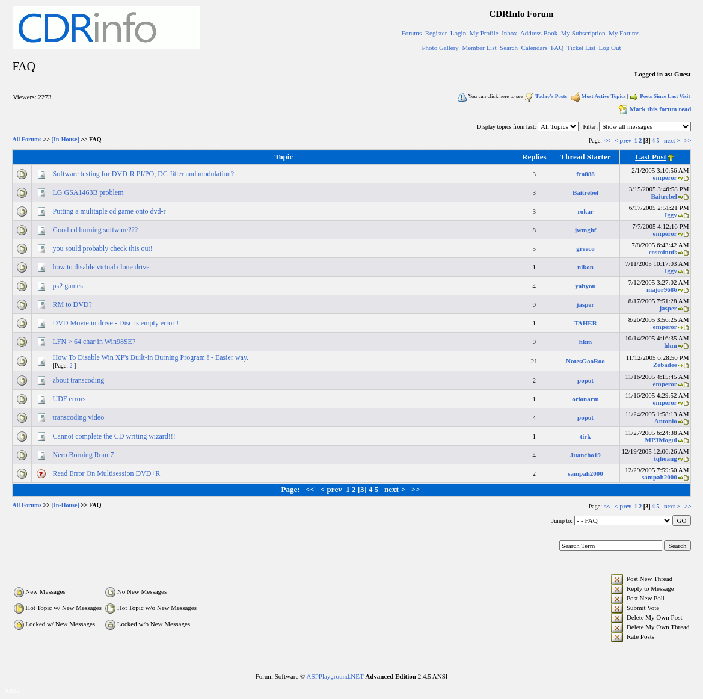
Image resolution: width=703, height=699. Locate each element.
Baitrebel (585, 192)
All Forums (27, 140)
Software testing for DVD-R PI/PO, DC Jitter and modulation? (144, 174)
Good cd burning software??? (96, 230)
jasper (585, 304)
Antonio (665, 421)
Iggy (671, 214)
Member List (479, 47)
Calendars (534, 47)
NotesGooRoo (585, 361)
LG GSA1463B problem (89, 192)
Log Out (610, 47)
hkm (585, 341)
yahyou (585, 285)
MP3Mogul (661, 439)
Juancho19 (585, 454)
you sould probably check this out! (104, 248)
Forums (412, 33)
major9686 (661, 289)
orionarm (585, 398)
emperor (665, 177)
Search (509, 47)
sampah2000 (585, 473)
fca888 (585, 173)
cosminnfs (663, 252)
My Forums (624, 33)
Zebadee (665, 364)
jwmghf (585, 229)
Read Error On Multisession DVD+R (107, 473)
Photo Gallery (440, 47)
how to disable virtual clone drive (102, 267)
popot (585, 380)
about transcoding (79, 380)
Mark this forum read (654, 108)
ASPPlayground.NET (335, 676)
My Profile (484, 33)
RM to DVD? (73, 304)
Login (458, 33)
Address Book (539, 33)
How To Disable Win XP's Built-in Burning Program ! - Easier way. (152, 357)
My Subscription (583, 33)
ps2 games (69, 286)
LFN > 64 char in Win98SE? (95, 341)
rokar (585, 211)
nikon (585, 267)
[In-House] (65, 140)
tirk (585, 436)
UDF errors (70, 399)
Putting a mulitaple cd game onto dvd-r (110, 211)
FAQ (557, 47)
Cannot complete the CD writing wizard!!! (115, 436)
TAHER (585, 323)
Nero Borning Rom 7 (84, 455)
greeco (585, 248)
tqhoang (665, 458)
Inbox (509, 33)
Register (436, 33)
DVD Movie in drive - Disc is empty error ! (117, 323)
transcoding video (79, 417)
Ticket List (580, 47)
